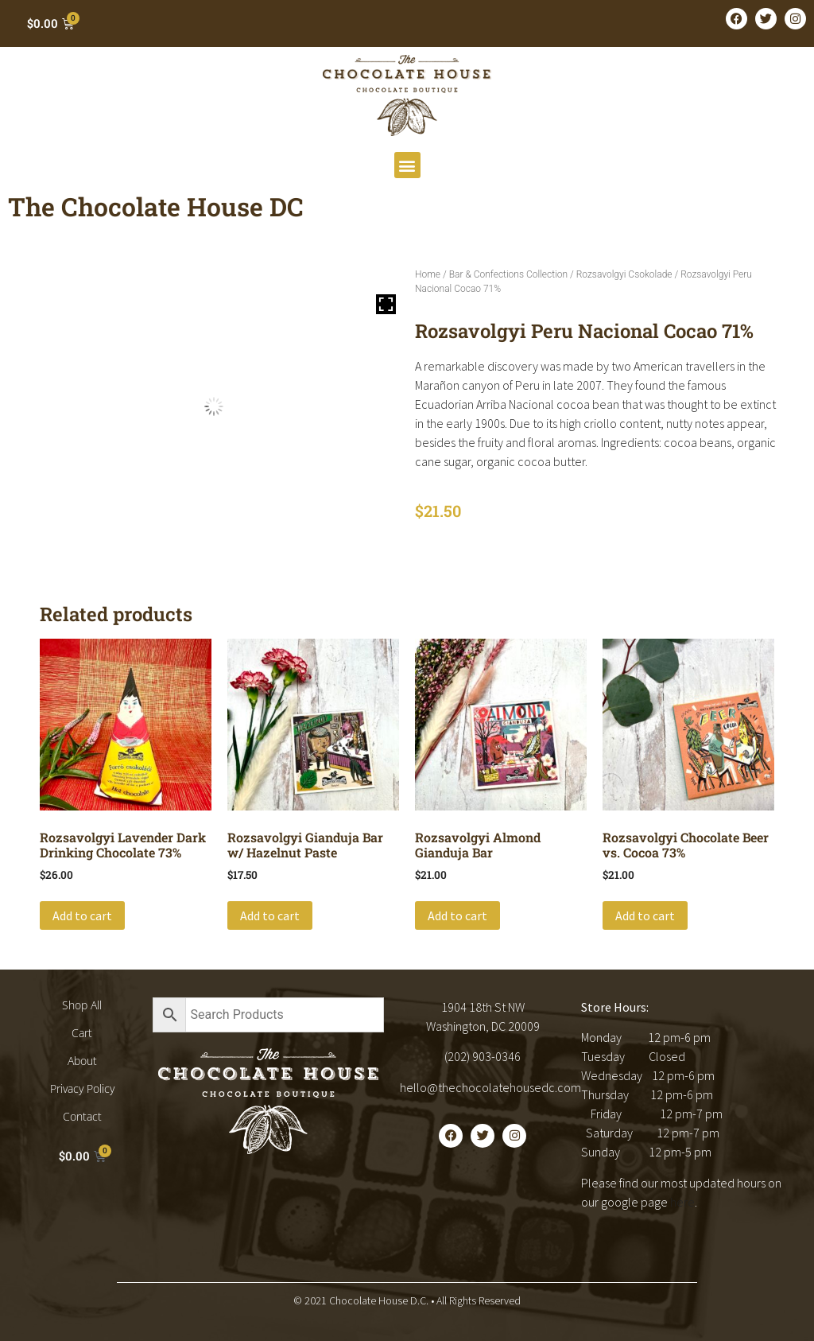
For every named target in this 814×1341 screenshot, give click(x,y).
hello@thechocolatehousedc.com (490, 1087)
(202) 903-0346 (482, 1056)
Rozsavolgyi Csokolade (624, 274)
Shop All (82, 1005)
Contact (82, 1116)
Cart (82, 1032)
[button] (407, 165)
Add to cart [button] (82, 915)
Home (427, 274)
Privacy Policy (82, 1088)
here (682, 1202)
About (82, 1060)
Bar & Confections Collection (508, 274)
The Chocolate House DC (156, 206)
